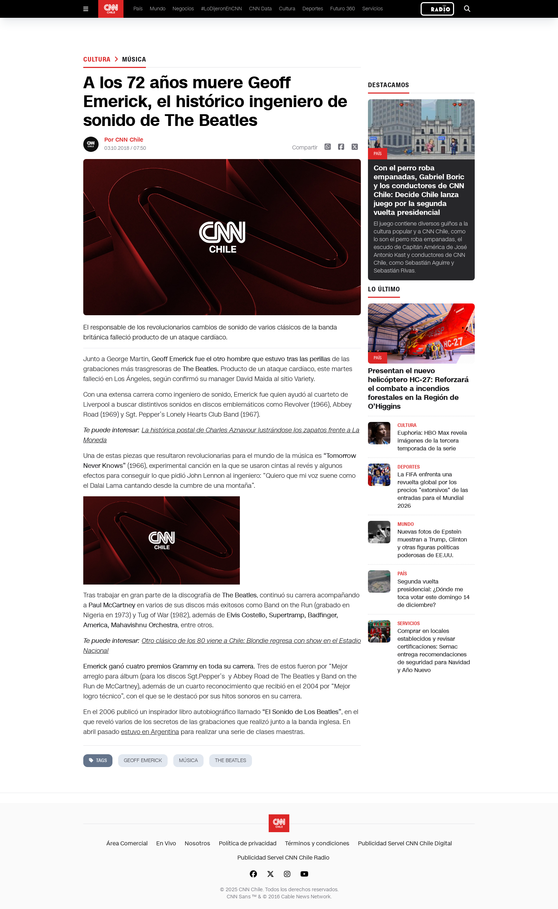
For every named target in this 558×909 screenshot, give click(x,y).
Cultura (287, 8)
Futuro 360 (342, 8)
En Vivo (166, 843)
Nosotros (197, 843)
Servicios (372, 8)
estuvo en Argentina (150, 731)
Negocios (183, 8)
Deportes (312, 8)
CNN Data (260, 8)
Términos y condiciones (317, 843)
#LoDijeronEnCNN (221, 8)
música (134, 59)
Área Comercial (127, 843)
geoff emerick (143, 760)
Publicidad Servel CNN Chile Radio (283, 857)
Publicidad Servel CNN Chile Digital (405, 843)
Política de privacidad (248, 843)
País (138, 8)
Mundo (157, 8)
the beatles (230, 760)
